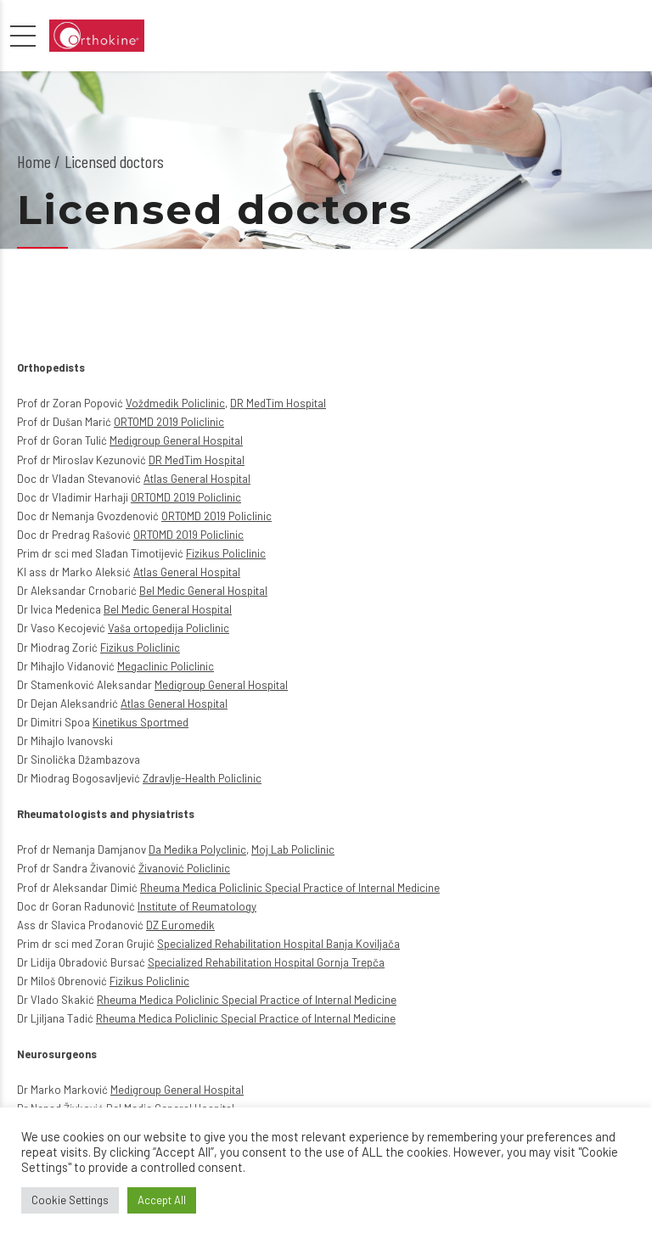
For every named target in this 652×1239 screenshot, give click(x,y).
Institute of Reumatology (197, 906)
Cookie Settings (70, 1200)
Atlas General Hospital (196, 478)
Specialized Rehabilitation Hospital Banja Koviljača (278, 943)
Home (34, 161)
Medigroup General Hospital (176, 440)
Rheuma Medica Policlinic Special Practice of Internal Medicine (290, 887)
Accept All (162, 1200)
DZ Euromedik (180, 925)
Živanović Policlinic (184, 868)
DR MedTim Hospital (278, 403)
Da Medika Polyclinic (197, 849)
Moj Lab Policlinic (292, 849)
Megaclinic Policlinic (165, 666)
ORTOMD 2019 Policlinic (169, 422)
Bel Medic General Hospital (203, 590)
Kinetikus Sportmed (140, 722)
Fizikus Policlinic (226, 553)
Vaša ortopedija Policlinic (168, 628)
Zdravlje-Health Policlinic (202, 778)
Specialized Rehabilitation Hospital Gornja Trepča (266, 962)
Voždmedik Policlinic (175, 403)
